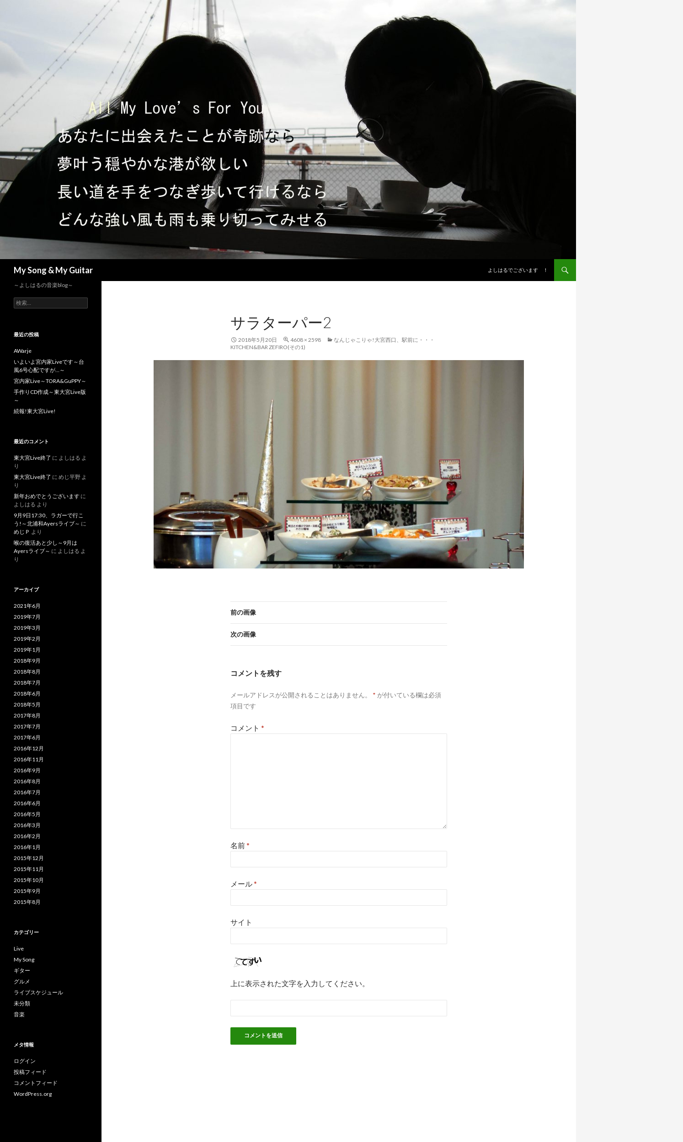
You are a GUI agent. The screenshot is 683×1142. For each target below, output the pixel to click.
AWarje (23, 350)
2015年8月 (27, 901)
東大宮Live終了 (32, 457)
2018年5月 (27, 704)
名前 (240, 845)
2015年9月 (27, 890)
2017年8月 (27, 715)
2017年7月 (27, 726)
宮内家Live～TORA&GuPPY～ (50, 380)
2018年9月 (27, 660)
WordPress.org (33, 1093)
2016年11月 (29, 759)
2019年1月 (27, 649)
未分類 (22, 1003)
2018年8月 (27, 671)
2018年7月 (27, 682)
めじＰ (22, 531)
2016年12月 (29, 748)
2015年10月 (29, 879)
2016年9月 (27, 770)
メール (243, 883)
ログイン (25, 1060)
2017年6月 (27, 737)
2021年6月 (27, 605)
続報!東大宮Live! (35, 411)
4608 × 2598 (305, 339)
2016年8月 (27, 781)
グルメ (22, 981)
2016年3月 (27, 825)
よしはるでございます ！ (518, 270)
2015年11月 (29, 869)
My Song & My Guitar (53, 270)
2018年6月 (27, 693)
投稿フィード (30, 1071)
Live (19, 948)
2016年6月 (27, 803)
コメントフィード (36, 1082)
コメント (247, 727)
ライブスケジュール (38, 992)
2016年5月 (27, 814)
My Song (24, 959)
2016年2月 (27, 836)
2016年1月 (27, 847)
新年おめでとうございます (47, 496)
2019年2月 (27, 638)
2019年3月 (27, 627)
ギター (22, 970)
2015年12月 (29, 858)
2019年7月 (27, 616)
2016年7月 (27, 792)
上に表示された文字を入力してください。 (299, 983)
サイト (241, 922)
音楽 (19, 1014)
